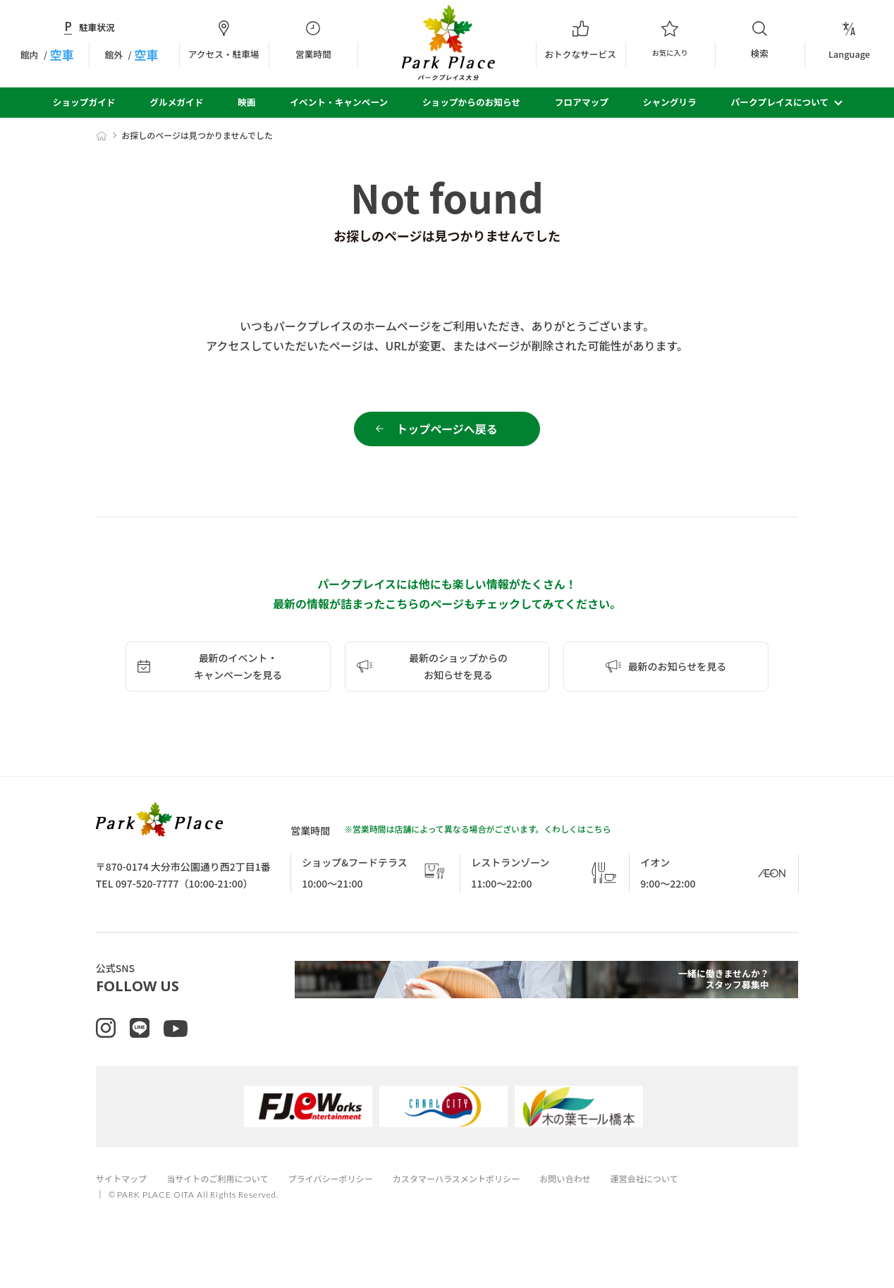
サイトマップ (123, 1201)
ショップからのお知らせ (471, 102)
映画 (246, 102)
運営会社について (679, 1201)
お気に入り (670, 40)
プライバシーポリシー (345, 1201)
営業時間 (313, 40)
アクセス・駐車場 (224, 40)
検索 (759, 40)
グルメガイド (176, 102)
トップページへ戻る (447, 432)
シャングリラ (670, 102)
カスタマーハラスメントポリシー (479, 1201)
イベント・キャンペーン (339, 102)
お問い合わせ (595, 1201)
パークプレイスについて (780, 102)
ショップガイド (84, 102)
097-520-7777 (147, 891)
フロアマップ (581, 102)
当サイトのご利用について (226, 1201)
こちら (598, 836)
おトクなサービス (580, 40)
